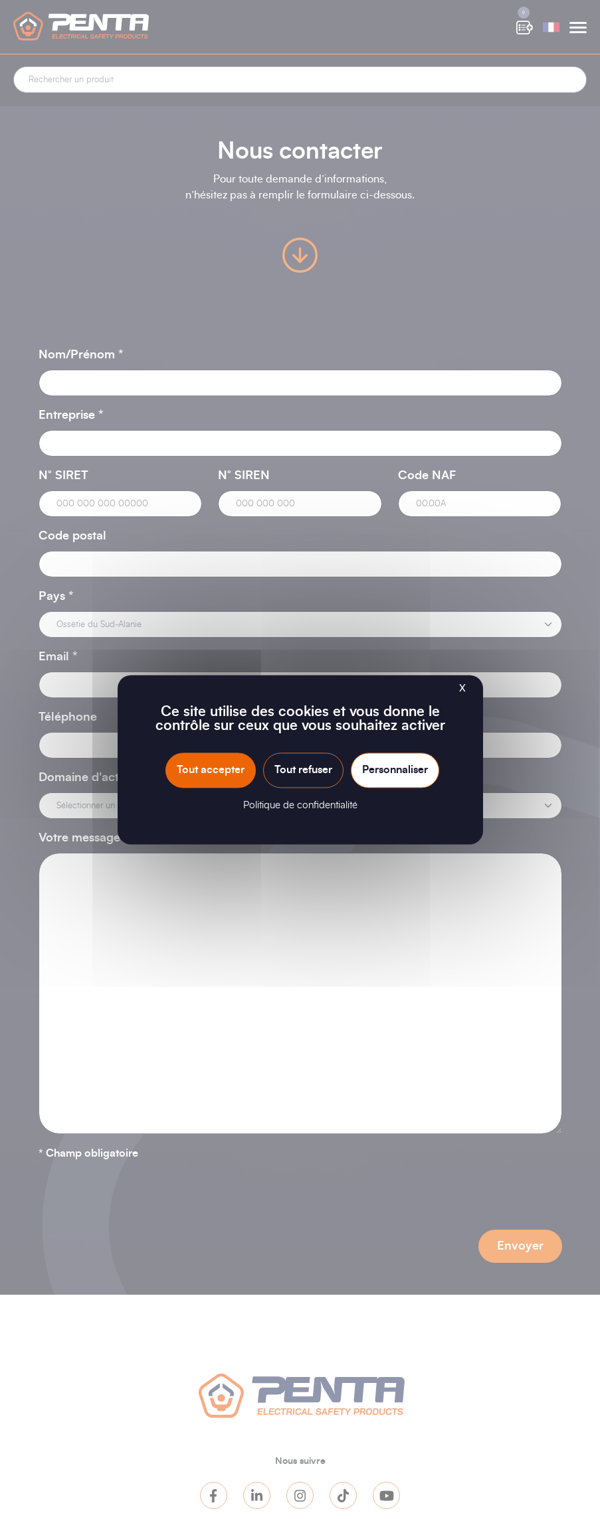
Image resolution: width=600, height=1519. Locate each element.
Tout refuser (303, 769)
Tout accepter (211, 769)
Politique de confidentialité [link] (300, 805)
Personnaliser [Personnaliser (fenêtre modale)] (395, 769)
